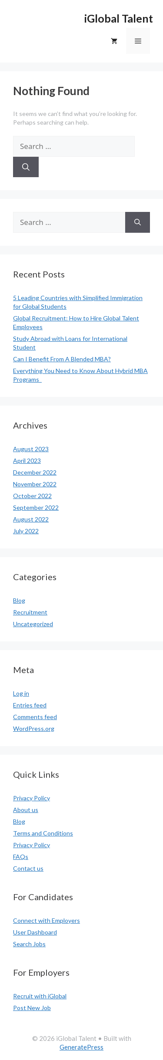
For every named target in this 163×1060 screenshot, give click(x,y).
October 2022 (32, 495)
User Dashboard (35, 932)
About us (25, 809)
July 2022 (26, 531)
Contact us (28, 868)
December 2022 (35, 472)
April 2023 (27, 460)
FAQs (20, 856)
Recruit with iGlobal (40, 996)
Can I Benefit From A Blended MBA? (62, 359)
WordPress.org (33, 728)
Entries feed (30, 705)
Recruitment (30, 612)
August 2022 (31, 519)
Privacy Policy (31, 798)
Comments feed (35, 716)
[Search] (26, 167)
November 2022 (35, 484)
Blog (19, 600)
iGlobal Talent (118, 18)
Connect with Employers (46, 920)
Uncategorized (33, 623)
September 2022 (36, 507)
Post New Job (32, 1007)
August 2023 (31, 448)
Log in (21, 693)
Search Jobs (29, 944)
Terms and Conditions (43, 833)
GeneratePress (81, 1047)
